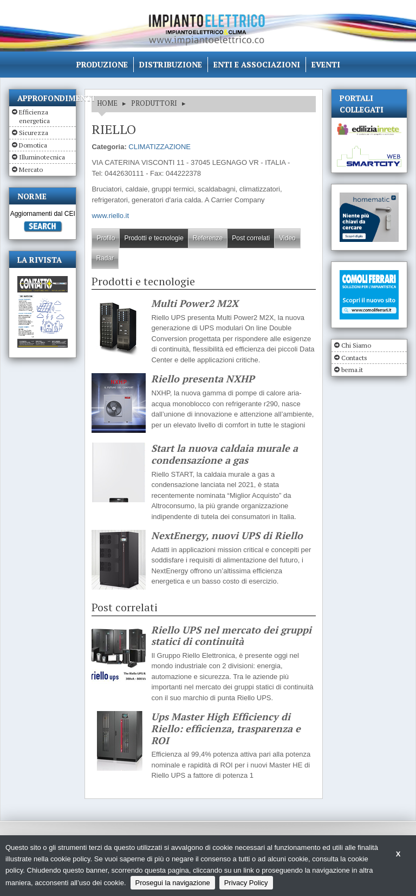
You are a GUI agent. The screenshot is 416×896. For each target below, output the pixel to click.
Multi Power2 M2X (194, 304)
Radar (105, 258)
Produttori (154, 103)
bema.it (352, 370)
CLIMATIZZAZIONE (159, 147)
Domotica (33, 145)
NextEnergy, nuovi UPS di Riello (227, 536)
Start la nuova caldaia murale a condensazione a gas (224, 454)
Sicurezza (33, 133)
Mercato (31, 169)
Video (287, 238)
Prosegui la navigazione (172, 883)
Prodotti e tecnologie (153, 238)
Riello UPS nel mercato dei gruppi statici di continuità (231, 636)
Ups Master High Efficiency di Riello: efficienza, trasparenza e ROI (226, 728)
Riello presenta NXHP (203, 379)
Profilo (105, 238)
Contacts (354, 358)
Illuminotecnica (42, 157)
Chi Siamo (356, 345)
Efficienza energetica (34, 116)
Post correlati (251, 238)
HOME (107, 103)
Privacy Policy (246, 883)
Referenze (208, 238)
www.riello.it (110, 216)
